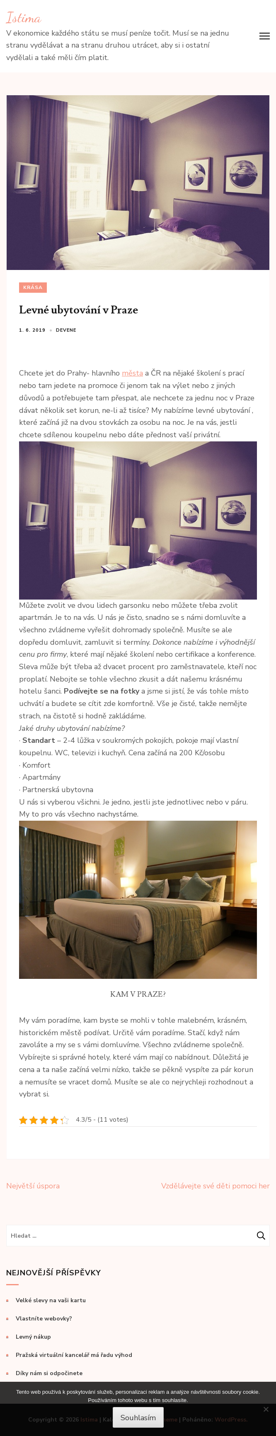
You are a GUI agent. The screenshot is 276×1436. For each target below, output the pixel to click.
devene (66, 330)
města (132, 373)
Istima (23, 17)
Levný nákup (33, 1337)
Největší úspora (33, 1186)
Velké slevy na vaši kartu (51, 1300)
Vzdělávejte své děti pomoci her (215, 1186)
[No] (265, 1409)
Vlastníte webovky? (44, 1319)
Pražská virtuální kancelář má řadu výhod (74, 1355)
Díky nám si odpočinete (49, 1373)
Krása (33, 287)
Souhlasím (138, 1418)
